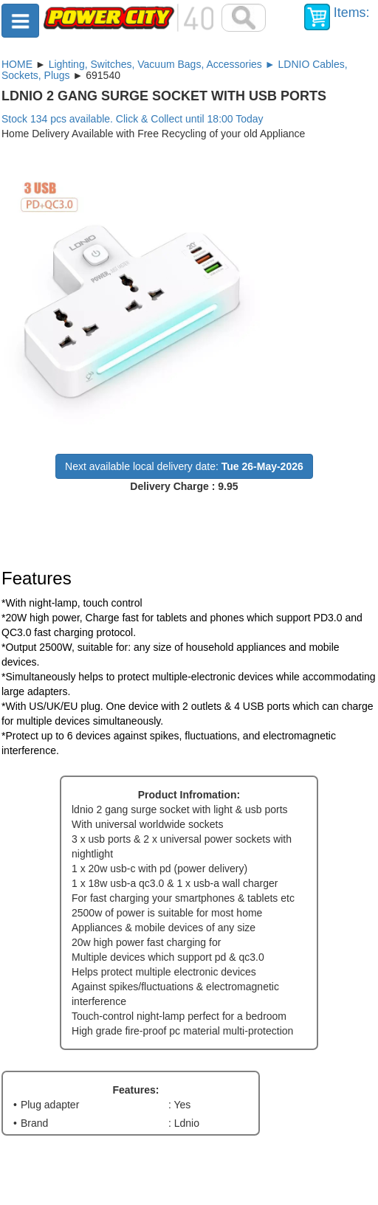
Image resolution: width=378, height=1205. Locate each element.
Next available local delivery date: (184, 466)
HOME (16, 64)
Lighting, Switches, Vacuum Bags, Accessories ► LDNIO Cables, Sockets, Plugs (174, 69)
